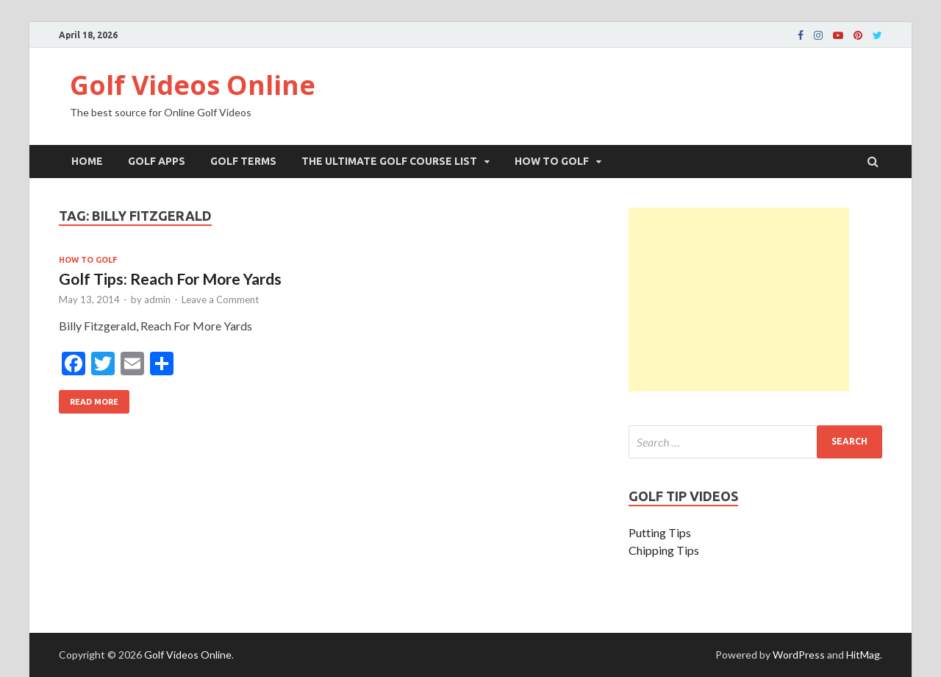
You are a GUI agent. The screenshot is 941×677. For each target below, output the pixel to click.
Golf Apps (156, 161)
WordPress (799, 654)
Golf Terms (243, 161)
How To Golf (552, 161)
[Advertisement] (739, 299)
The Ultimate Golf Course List (389, 161)
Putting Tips (660, 532)
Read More (88, 398)
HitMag (863, 654)
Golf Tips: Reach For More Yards (170, 278)
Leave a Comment (220, 299)
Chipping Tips (664, 550)
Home (87, 161)
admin (157, 299)
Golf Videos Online (192, 85)
